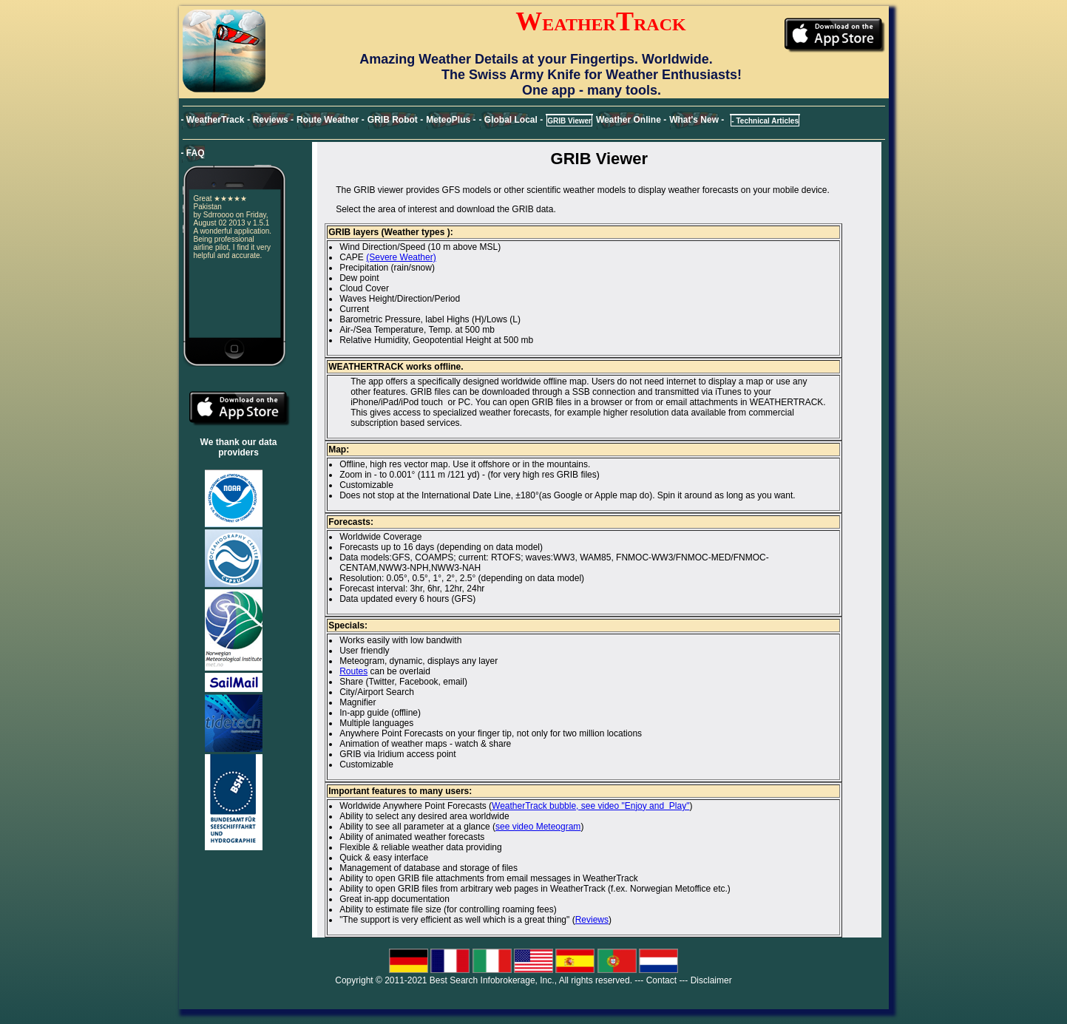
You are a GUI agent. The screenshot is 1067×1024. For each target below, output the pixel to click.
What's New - (696, 120)
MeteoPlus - (450, 120)
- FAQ (193, 153)
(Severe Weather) (401, 257)
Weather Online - (631, 120)
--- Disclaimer (705, 980)
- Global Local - (511, 120)
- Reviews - (270, 120)
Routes (353, 671)
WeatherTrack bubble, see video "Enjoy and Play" (590, 806)
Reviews (592, 920)
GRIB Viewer (569, 121)
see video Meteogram (537, 826)
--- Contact (655, 980)
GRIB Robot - (395, 120)
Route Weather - (331, 120)
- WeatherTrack (213, 120)
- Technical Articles (765, 121)
